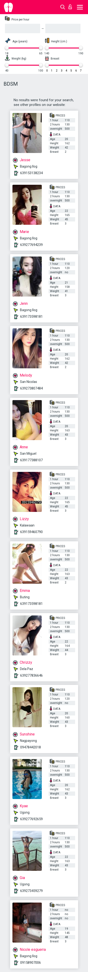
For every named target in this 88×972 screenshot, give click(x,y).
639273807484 (31, 388)
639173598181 (31, 316)
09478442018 (30, 747)
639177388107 (31, 460)
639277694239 (31, 245)
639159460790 (31, 532)
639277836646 (31, 675)
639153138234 (31, 173)
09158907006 (30, 962)
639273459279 (31, 891)
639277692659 (31, 819)
